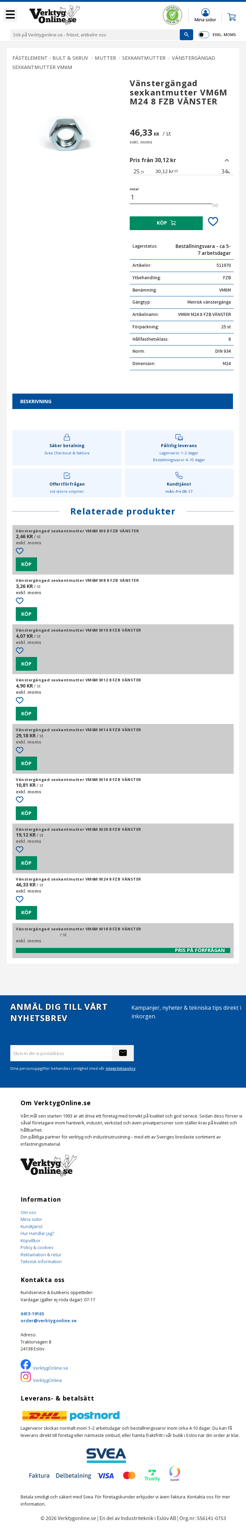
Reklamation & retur (41, 1254)
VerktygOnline (47, 1380)
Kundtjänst (32, 1226)
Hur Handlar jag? (37, 1233)
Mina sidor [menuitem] (205, 19)
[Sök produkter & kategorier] (95, 34)
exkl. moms (224, 34)
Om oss (28, 1212)
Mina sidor (31, 1219)
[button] (10, 15)
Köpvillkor (30, 1240)
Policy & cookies (37, 1247)
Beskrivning (35, 401)
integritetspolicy (121, 1068)
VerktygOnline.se (50, 1368)
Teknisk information (41, 1261)
